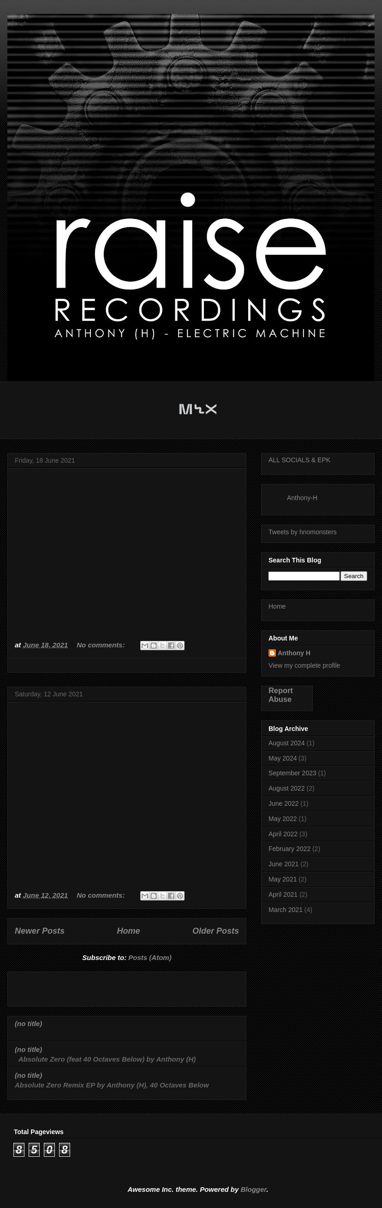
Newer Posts (40, 931)
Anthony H (294, 653)
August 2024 (287, 743)
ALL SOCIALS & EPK (299, 460)
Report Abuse (281, 694)
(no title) (28, 1023)
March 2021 (286, 909)
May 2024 (283, 758)
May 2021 (283, 879)
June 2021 (283, 864)
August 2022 (287, 788)
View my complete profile (304, 665)
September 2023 (292, 773)
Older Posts (215, 931)
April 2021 (283, 894)
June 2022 (283, 803)
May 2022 (283, 818)
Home (128, 931)
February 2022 (289, 848)
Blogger (254, 1189)
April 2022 (283, 834)
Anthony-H (302, 497)
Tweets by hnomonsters (303, 532)
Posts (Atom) (149, 957)
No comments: (101, 645)
